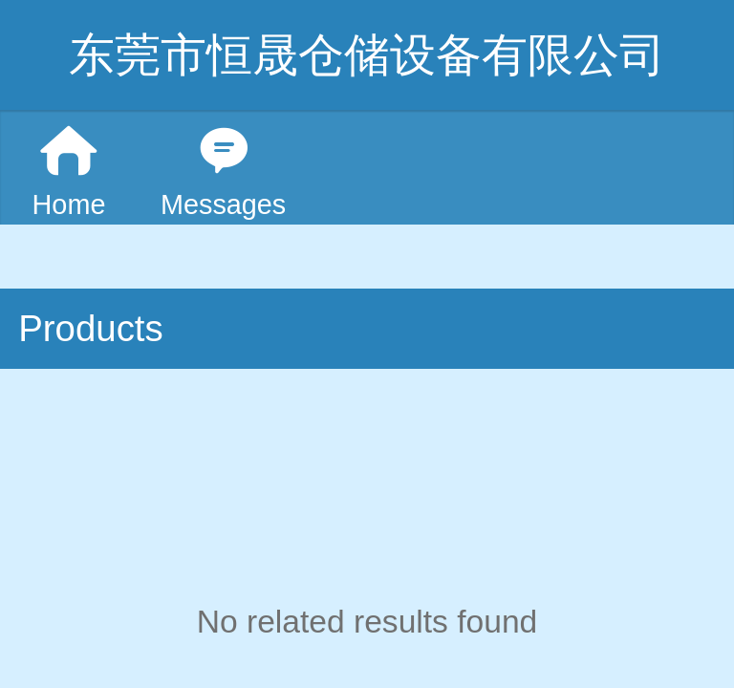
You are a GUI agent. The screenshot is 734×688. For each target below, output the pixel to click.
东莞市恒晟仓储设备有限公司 (367, 55)
